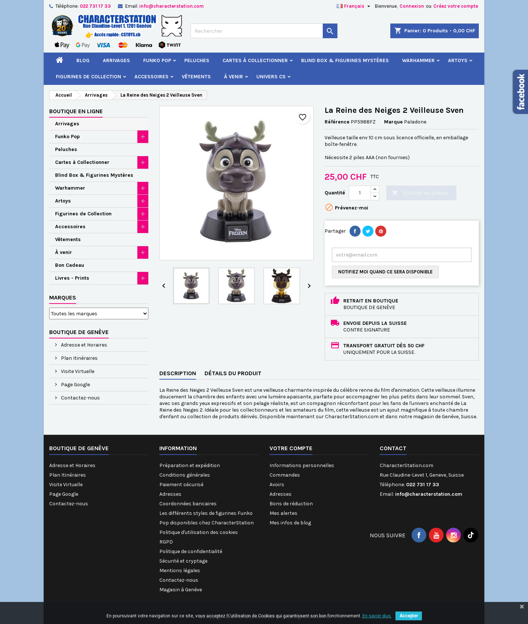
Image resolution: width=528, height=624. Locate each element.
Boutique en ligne (76, 111)
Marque (393, 122)
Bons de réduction (291, 504)
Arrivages (116, 60)
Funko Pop (157, 60)
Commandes (285, 475)
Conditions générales (184, 475)
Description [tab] (177, 373)
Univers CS (271, 76)
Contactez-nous (80, 398)
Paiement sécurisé (181, 484)
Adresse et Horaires (83, 345)
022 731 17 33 (95, 6)
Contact (393, 448)
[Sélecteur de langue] (354, 6)
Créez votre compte (455, 6)
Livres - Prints (72, 278)
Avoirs (277, 484)
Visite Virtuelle (77, 371)
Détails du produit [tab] (233, 373)
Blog (83, 60)
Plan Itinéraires (79, 358)
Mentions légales (179, 570)
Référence (337, 122)
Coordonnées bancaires (188, 504)
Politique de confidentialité (190, 551)
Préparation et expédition (189, 465)
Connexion (411, 6)
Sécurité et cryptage (183, 561)
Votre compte (291, 448)
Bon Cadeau (69, 265)
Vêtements (196, 76)
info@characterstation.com (171, 6)
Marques (62, 297)
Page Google (75, 384)
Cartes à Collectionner (255, 60)
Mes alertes (283, 513)
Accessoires (151, 76)
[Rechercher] (264, 31)
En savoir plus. (377, 615)
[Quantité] (360, 193)
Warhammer (418, 60)
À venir (233, 76)
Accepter (408, 615)
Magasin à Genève (180, 590)
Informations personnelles (302, 465)
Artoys (457, 60)
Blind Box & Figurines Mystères (345, 60)
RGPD (166, 542)
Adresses (170, 494)
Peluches (196, 60)
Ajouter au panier (420, 193)
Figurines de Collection (88, 76)
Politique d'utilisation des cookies (198, 532)
